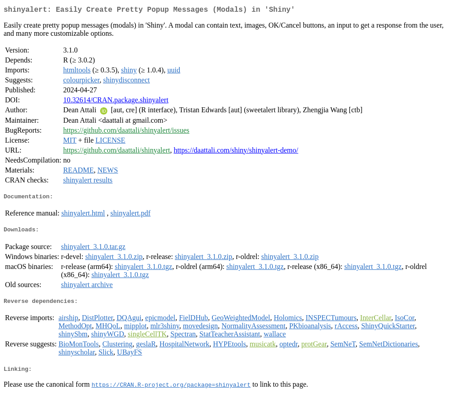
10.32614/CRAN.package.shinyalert (115, 102)
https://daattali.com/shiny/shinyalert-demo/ (235, 152)
